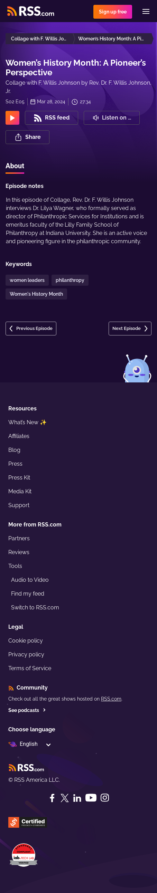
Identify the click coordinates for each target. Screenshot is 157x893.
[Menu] (146, 11)
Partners (19, 538)
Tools (15, 566)
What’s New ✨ (27, 422)
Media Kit (19, 491)
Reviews (18, 552)
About (15, 166)
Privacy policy (26, 654)
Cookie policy (25, 640)
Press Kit (19, 477)
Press (15, 463)
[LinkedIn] (77, 798)
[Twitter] (65, 798)
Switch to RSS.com (35, 607)
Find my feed (27, 593)
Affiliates (18, 436)
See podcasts (27, 710)
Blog (14, 450)
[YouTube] (90, 797)
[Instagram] (105, 797)
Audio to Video (30, 580)
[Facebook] (52, 798)
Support (18, 505)
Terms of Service (29, 668)
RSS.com (111, 699)
